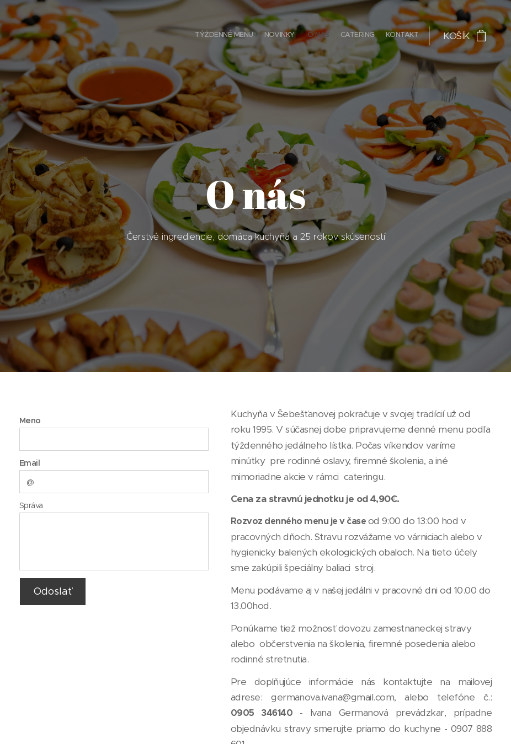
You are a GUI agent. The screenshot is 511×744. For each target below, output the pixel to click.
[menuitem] (375, 36)
